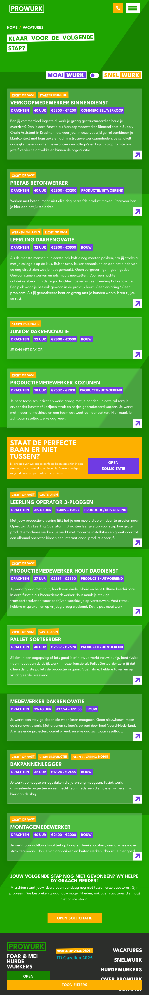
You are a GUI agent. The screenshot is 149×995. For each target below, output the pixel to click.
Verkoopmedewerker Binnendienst (59, 103)
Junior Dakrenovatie (39, 331)
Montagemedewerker (40, 827)
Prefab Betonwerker (39, 183)
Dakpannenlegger (36, 764)
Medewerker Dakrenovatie (47, 701)
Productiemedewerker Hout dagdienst (64, 571)
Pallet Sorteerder (35, 639)
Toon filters (74, 985)
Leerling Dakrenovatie (42, 240)
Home (12, 27)
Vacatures (127, 950)
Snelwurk (128, 960)
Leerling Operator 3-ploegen (51, 502)
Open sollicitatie (113, 466)
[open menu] (133, 8)
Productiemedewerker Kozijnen (55, 383)
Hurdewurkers (121, 970)
